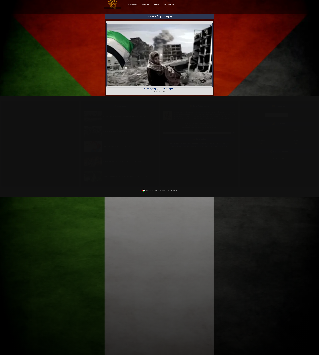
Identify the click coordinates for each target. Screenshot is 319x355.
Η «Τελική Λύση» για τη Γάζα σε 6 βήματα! (159, 89)
